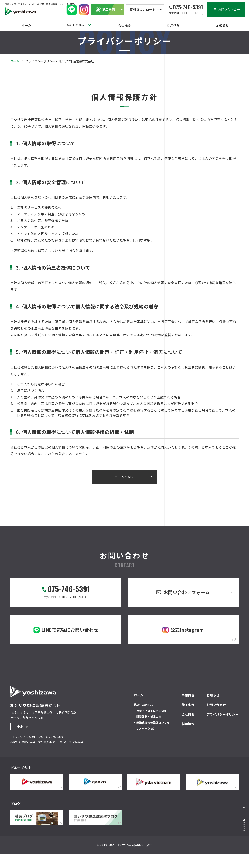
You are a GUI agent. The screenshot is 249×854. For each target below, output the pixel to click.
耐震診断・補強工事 (148, 716)
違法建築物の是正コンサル (153, 723)
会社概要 (124, 25)
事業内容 (188, 695)
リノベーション (146, 728)
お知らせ (222, 25)
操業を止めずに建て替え (151, 711)
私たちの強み (75, 25)
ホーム (26, 25)
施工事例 (188, 704)
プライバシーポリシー (222, 714)
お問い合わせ (216, 704)
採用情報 (173, 25)
